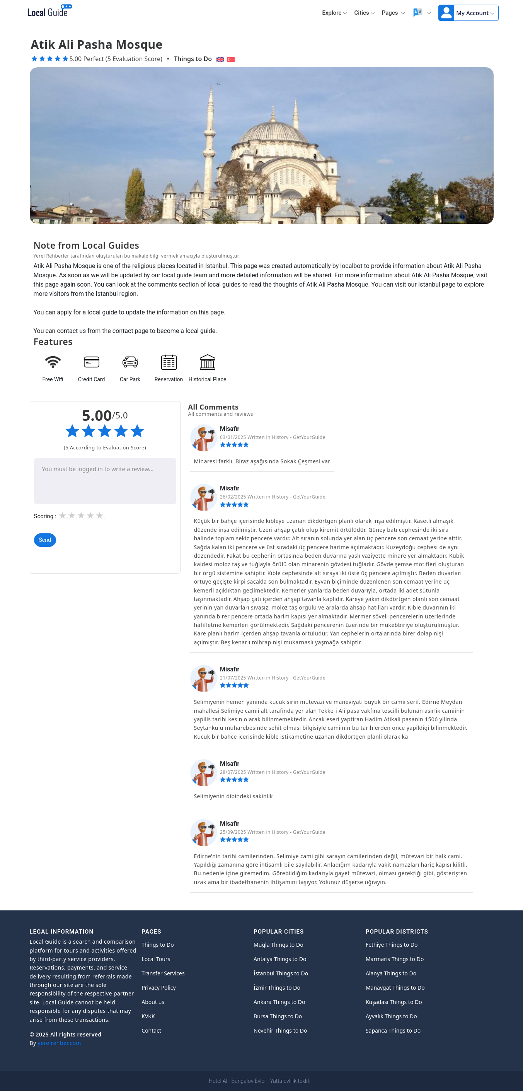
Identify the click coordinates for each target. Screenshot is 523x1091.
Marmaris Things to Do (395, 959)
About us (152, 1002)
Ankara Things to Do (279, 1002)
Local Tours (155, 959)
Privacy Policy (158, 987)
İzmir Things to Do (277, 987)
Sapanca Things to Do (393, 1030)
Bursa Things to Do (278, 1016)
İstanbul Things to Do (281, 973)
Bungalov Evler (249, 1081)
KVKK (148, 1016)
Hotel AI (218, 1081)
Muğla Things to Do (278, 944)
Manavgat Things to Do (395, 987)
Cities (364, 12)
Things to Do (193, 59)
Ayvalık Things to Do (391, 1016)
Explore (335, 12)
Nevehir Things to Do (280, 1030)
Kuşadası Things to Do (394, 1002)
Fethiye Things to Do (392, 944)
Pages (393, 12)
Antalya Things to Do (280, 959)
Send (45, 540)
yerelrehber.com (59, 1043)
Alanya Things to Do (391, 973)
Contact (151, 1030)
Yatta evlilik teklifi (290, 1081)
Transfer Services (162, 973)
